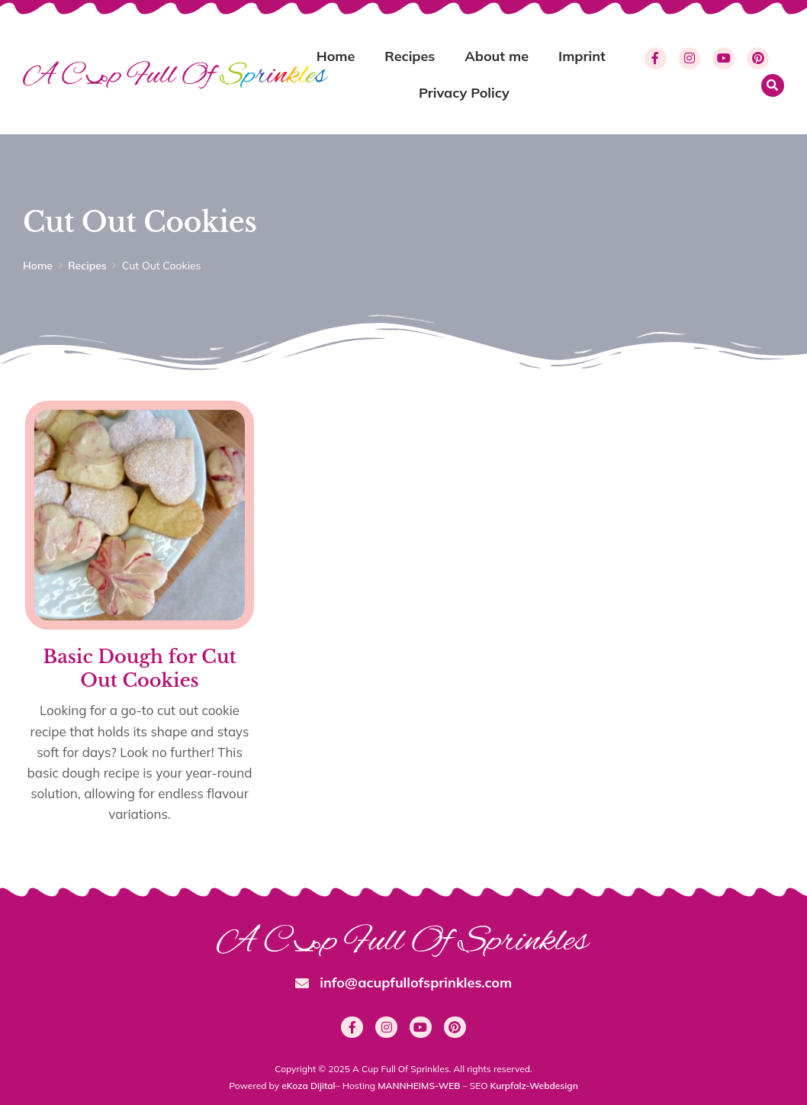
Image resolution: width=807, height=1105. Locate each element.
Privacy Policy (464, 92)
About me (497, 56)
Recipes (409, 56)
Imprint (582, 56)
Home (336, 56)
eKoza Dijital (308, 1085)
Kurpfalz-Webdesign (534, 1085)
